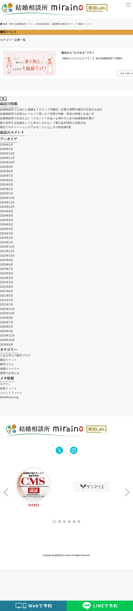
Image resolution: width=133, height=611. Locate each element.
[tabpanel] (39, 487)
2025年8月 (6, 171)
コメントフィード (11, 392)
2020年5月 (6, 326)
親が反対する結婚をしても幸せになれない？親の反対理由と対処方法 (43, 122)
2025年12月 (7, 153)
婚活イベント (8, 359)
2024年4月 (6, 228)
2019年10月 (7, 340)
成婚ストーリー (9, 368)
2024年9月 (6, 211)
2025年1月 (6, 193)
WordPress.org (9, 397)
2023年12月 (7, 246)
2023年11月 (7, 251)
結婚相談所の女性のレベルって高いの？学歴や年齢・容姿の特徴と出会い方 (47, 113)
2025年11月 (7, 158)
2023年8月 (6, 264)
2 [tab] (60, 522)
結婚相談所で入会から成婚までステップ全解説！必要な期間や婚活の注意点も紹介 (51, 109)
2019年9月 (6, 344)
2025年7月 (6, 175)
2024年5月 (6, 224)
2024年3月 (6, 233)
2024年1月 (6, 242)
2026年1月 (6, 149)
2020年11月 (7, 308)
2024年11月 (7, 202)
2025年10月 (7, 162)
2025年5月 (6, 184)
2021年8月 (6, 286)
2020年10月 (7, 313)
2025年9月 (6, 166)
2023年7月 (6, 268)
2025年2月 (6, 189)
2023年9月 (6, 260)
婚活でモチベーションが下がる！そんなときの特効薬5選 (35, 127)
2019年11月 (7, 335)
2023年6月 (6, 273)
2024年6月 (6, 220)
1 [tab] (55, 521)
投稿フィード (8, 388)
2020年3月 (6, 331)
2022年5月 (6, 282)
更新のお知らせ (9, 373)
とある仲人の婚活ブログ (15, 355)
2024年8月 (6, 215)
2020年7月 (6, 322)
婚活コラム (7, 364)
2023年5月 (6, 277)
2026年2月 (6, 144)
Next (125, 492)
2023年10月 (7, 255)
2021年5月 (6, 295)
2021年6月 (6, 291)
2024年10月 (7, 206)
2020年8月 (6, 317)
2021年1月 (6, 304)
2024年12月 (7, 197)
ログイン (5, 383)
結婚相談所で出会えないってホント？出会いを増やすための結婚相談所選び (47, 118)
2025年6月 (6, 180)
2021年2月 (6, 300)
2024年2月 (6, 237)
